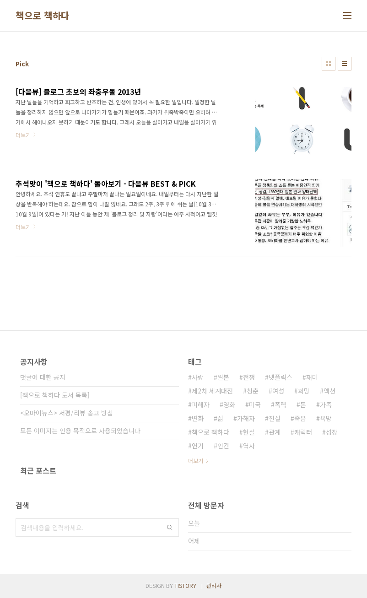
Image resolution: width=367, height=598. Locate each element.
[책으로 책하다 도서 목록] (55, 394)
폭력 (280, 404)
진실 (275, 418)
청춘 (253, 390)
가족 (326, 404)
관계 (275, 431)
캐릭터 (303, 431)
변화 (198, 418)
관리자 (213, 585)
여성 (278, 390)
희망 (304, 390)
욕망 (326, 418)
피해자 (201, 404)
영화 (229, 404)
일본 (223, 377)
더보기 (195, 460)
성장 (332, 431)
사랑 (198, 377)
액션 (329, 390)
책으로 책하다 (43, 15)
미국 (255, 404)
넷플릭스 (280, 377)
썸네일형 (328, 63)
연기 (198, 445)
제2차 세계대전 (212, 390)
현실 (249, 431)
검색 (169, 527)
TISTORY (185, 585)
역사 (249, 445)
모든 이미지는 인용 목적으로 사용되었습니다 (80, 430)
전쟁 (249, 377)
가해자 (246, 418)
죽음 (300, 418)
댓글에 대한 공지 (42, 377)
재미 (312, 377)
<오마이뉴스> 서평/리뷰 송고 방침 (66, 412)
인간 (223, 445)
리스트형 (344, 63)
